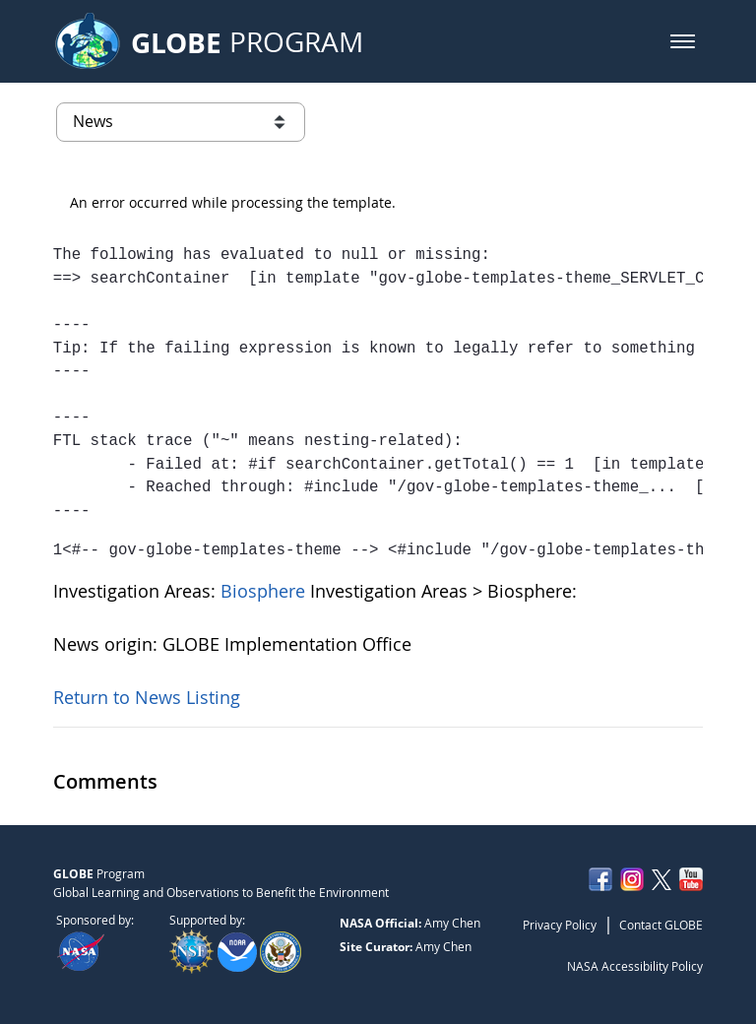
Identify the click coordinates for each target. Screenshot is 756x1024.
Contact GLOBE (661, 924)
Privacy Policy (560, 924)
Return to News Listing (146, 697)
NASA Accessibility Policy (635, 966)
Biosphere (265, 591)
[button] (683, 41)
